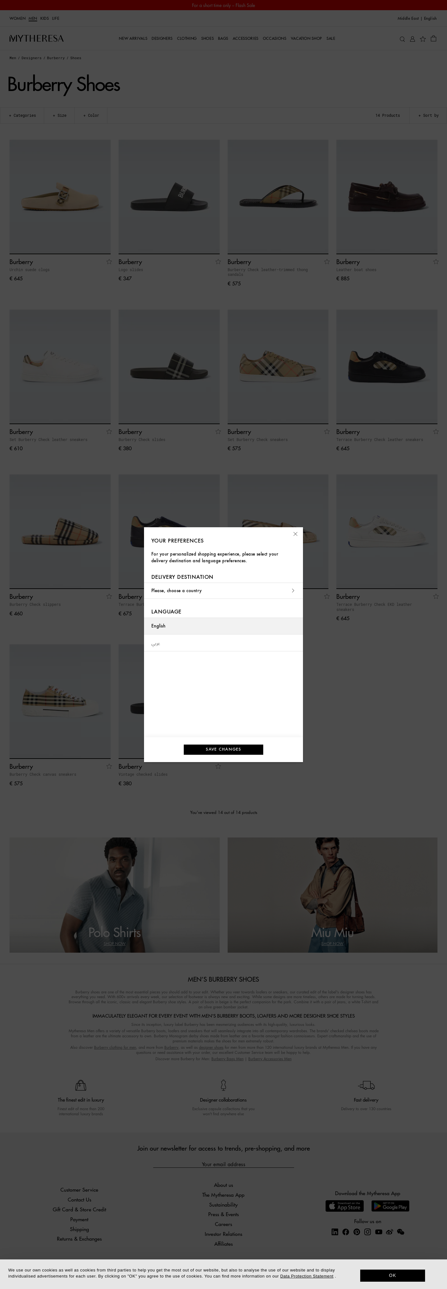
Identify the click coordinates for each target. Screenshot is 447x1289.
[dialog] (223, 1274)
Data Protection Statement (307, 1276)
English (158, 626)
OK (392, 1275)
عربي (156, 642)
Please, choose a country (223, 590)
